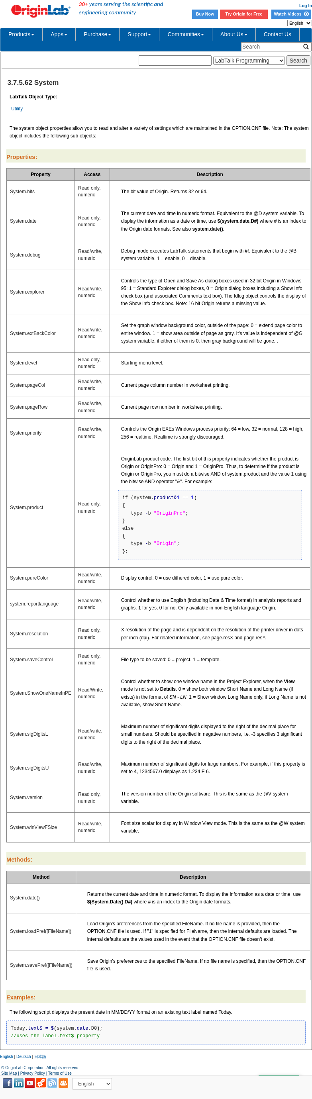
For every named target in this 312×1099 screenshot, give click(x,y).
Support (139, 34)
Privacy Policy (32, 1073)
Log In (305, 5)
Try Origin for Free (244, 14)
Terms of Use (60, 1073)
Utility (17, 109)
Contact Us (277, 34)
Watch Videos (291, 14)
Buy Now (205, 14)
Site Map (9, 1073)
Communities (185, 34)
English (6, 1056)
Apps (59, 34)
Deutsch (23, 1056)
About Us (233, 34)
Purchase (97, 34)
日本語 (40, 1056)
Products (21, 34)
